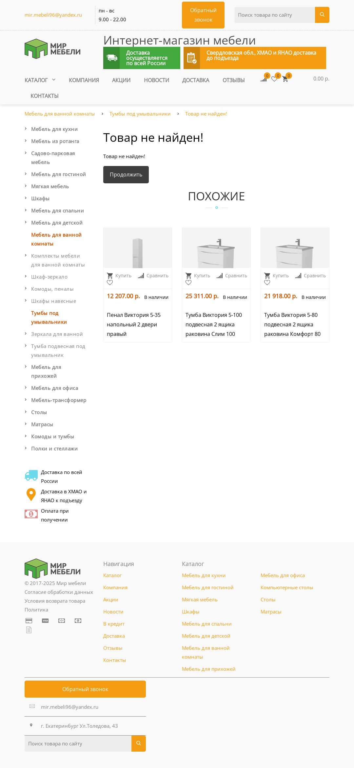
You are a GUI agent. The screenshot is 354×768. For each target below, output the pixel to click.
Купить (119, 275)
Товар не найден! (206, 113)
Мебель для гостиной (58, 174)
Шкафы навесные (53, 301)
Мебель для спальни (57, 210)
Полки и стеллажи (54, 448)
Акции (121, 80)
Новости (156, 80)
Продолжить (126, 174)
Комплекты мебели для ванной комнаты (58, 260)
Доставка (195, 80)
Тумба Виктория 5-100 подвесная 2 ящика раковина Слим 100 (214, 324)
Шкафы (40, 198)
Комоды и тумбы (52, 436)
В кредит (114, 623)
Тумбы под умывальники (140, 113)
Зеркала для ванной (57, 334)
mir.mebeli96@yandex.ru (53, 14)
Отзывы (234, 80)
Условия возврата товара (55, 600)
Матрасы (42, 424)
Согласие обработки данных (59, 592)
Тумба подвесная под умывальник (58, 350)
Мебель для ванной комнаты (60, 113)
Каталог (40, 80)
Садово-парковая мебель (53, 157)
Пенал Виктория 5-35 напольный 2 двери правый (134, 324)
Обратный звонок (85, 689)
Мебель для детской (57, 222)
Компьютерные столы (287, 587)
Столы (39, 412)
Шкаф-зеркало (49, 276)
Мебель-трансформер (58, 400)
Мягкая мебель (50, 186)
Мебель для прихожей (46, 371)
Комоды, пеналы (52, 288)
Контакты (44, 96)
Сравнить (153, 275)
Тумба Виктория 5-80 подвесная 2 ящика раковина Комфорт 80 (292, 324)
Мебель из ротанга (55, 141)
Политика (36, 609)
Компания (84, 80)
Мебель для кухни (54, 129)
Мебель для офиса (54, 388)
